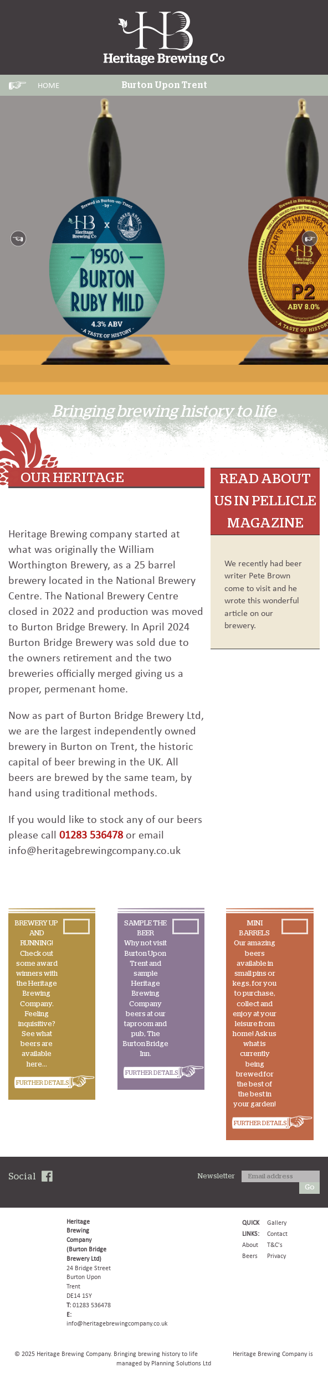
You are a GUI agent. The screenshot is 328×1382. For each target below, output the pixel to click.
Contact (277, 1234)
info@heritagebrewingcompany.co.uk (116, 1323)
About (250, 1245)
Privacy (276, 1256)
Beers (250, 1256)
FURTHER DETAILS (42, 1083)
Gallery (276, 1222)
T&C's (275, 1245)
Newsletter (216, 1176)
